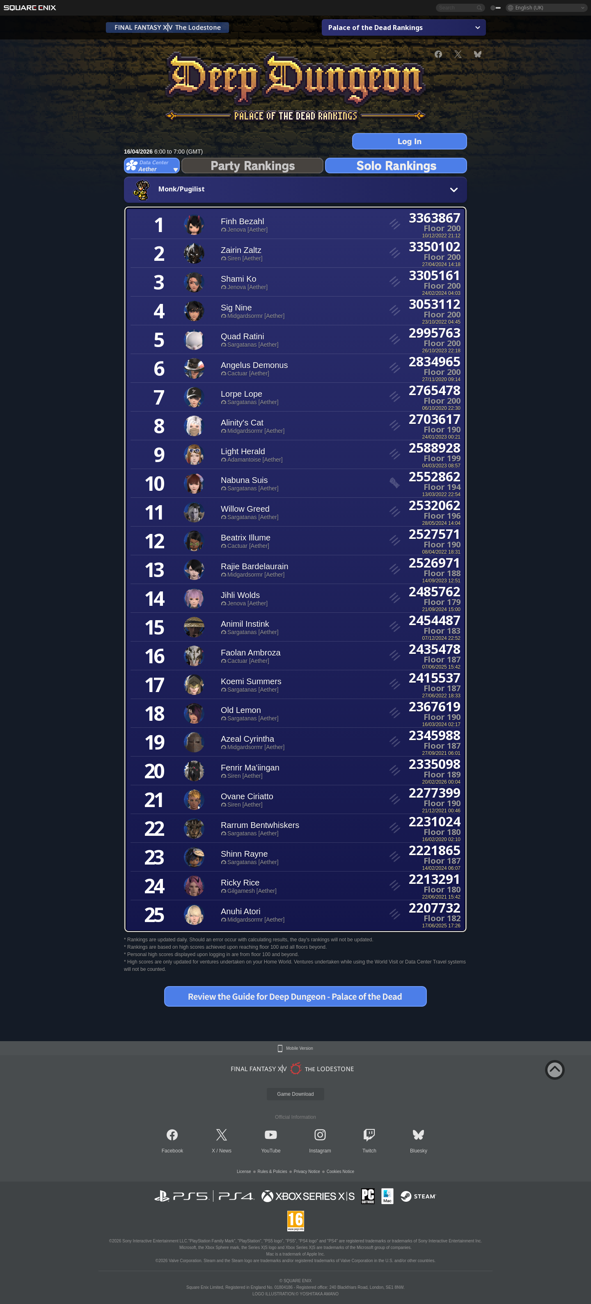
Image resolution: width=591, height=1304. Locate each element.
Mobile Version (299, 1048)
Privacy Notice (307, 1171)
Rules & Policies (272, 1171)
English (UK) (529, 7)
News (225, 1151)
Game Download (295, 1094)
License (244, 1171)
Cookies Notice (340, 1171)
